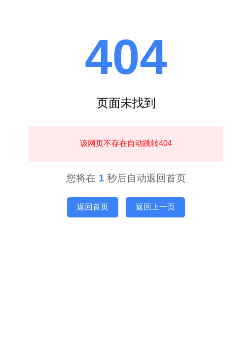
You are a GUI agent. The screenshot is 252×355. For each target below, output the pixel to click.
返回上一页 (155, 207)
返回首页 (92, 207)
